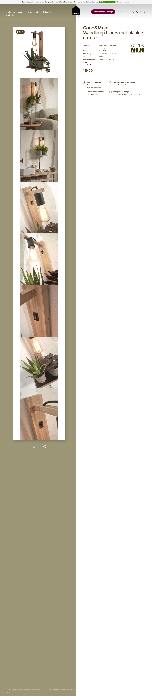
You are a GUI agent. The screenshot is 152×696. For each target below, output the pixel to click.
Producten (10, 12)
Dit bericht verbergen (107, 2)
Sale (37, 12)
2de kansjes (46, 12)
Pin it (19, 32)
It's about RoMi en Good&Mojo (40, 689)
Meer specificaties (88, 63)
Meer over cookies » (123, 2)
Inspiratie (10, 15)
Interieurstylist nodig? (103, 11)
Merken (21, 12)
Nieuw (29, 12)
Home (8, 689)
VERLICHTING (16, 689)
